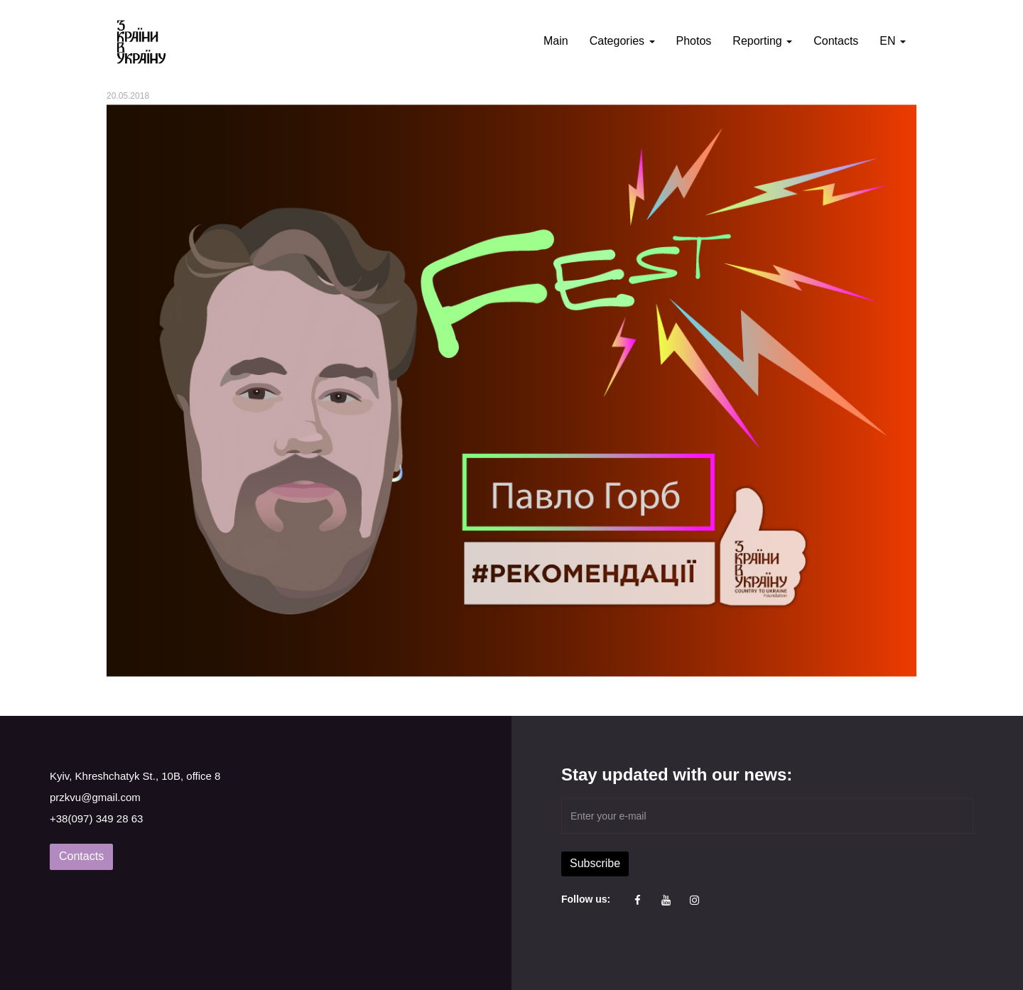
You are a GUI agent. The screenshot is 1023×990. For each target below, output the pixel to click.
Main (555, 41)
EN (892, 41)
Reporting (762, 41)
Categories (622, 41)
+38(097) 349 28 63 (96, 818)
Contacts (835, 41)
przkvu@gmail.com (95, 797)
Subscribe (595, 863)
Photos (694, 41)
